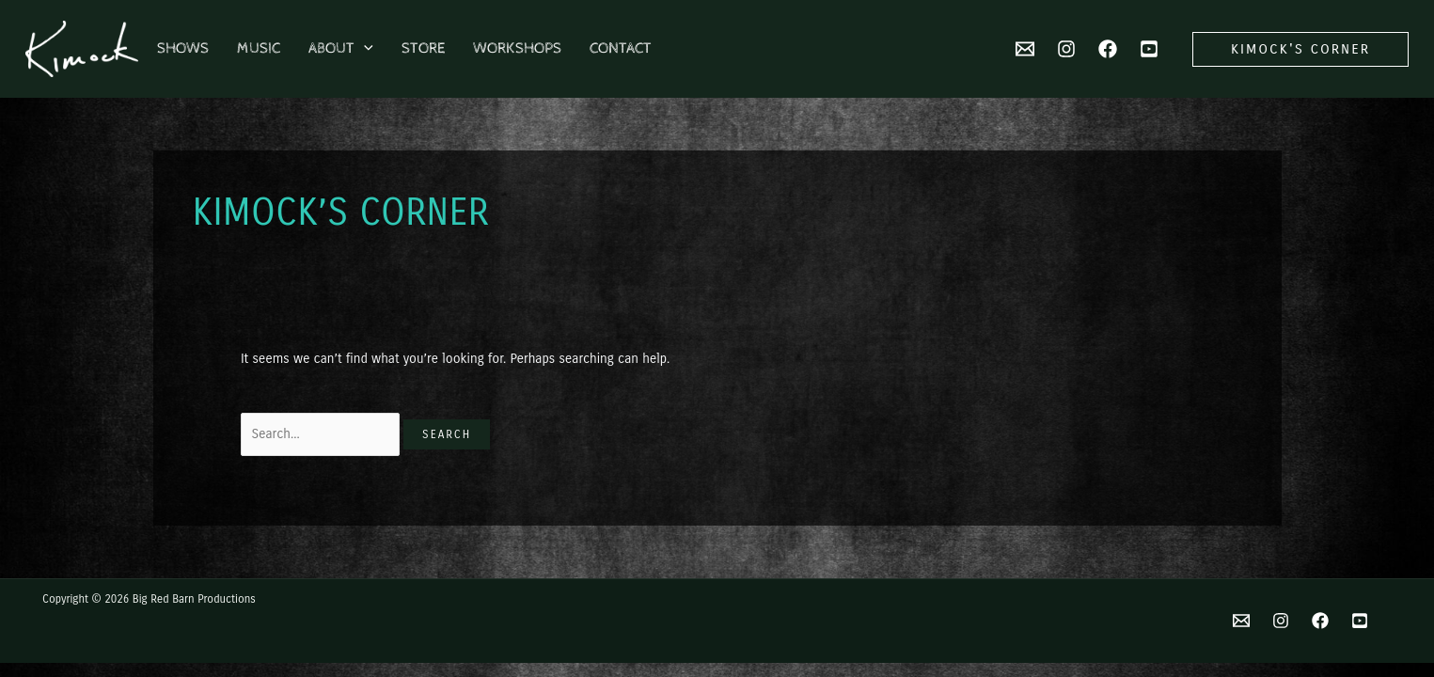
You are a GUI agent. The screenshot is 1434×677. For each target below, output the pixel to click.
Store (423, 48)
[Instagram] (1066, 48)
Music (258, 48)
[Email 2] (1025, 48)
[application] (364, 49)
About (340, 49)
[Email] (1241, 620)
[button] (1300, 49)
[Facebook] (1107, 48)
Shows (183, 48)
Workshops (517, 48)
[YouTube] (1149, 48)
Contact (621, 48)
